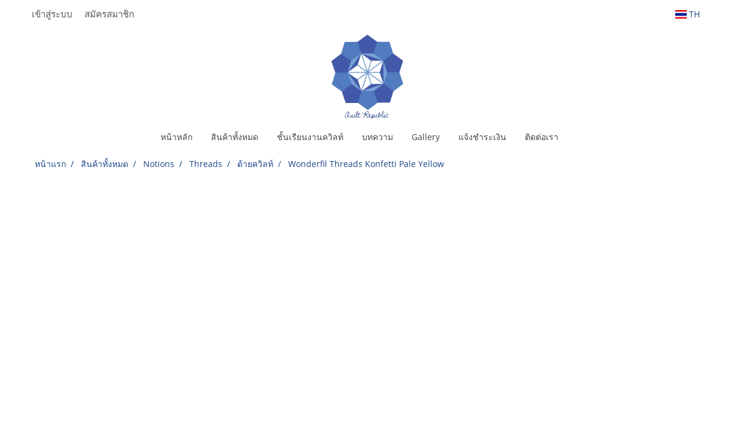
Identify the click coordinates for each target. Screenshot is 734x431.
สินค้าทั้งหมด (234, 136)
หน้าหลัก (176, 136)
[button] (578, 137)
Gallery (426, 136)
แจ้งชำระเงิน (482, 136)
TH (687, 14)
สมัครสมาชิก (109, 13)
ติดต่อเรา (541, 136)
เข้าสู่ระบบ (52, 13)
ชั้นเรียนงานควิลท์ (310, 136)
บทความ (377, 136)
